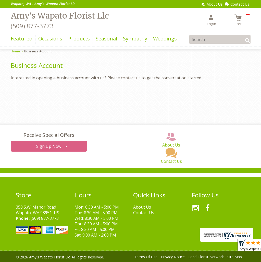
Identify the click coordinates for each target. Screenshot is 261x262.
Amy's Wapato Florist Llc (60, 16)
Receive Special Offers (48, 135)
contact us (131, 78)
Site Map (234, 256)
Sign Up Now (48, 146)
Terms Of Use (145, 256)
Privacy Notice (173, 256)
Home (15, 51)
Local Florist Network (206, 256)
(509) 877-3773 (32, 26)
